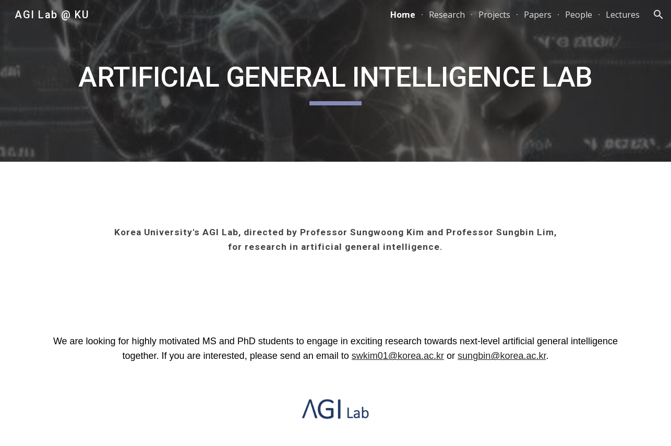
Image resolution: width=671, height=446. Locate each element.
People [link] (578, 14)
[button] (658, 14)
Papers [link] (538, 14)
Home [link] (402, 14)
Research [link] (447, 14)
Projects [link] (494, 14)
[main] (335, 81)
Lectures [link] (623, 14)
